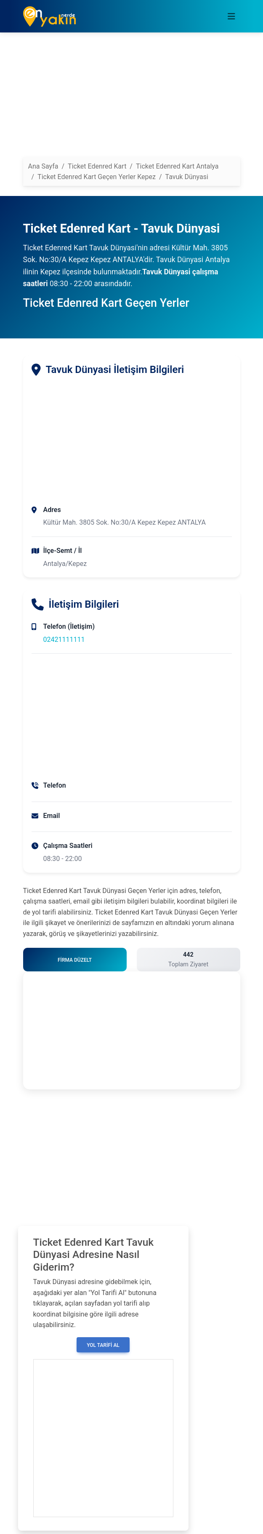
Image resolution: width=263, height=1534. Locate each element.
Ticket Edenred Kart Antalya (177, 166)
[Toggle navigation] (231, 16)
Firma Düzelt (75, 960)
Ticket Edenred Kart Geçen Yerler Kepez (96, 177)
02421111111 (64, 640)
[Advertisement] (131, 98)
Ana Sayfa (43, 166)
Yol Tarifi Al (103, 1345)
